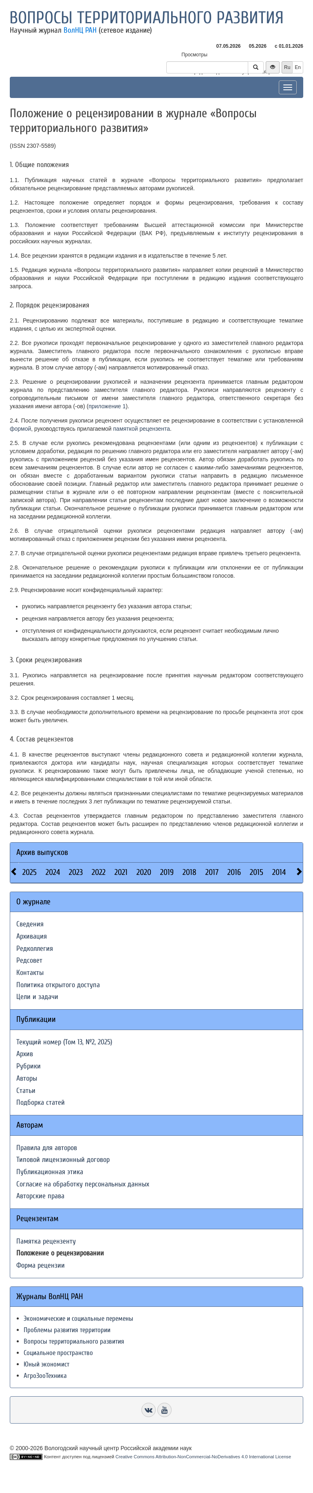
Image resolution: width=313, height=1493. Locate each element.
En (298, 67)
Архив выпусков (42, 852)
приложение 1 (107, 406)
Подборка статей (40, 1102)
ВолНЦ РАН (80, 30)
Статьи (25, 1090)
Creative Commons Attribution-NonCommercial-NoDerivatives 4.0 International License (203, 1456)
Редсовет (29, 960)
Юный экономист (46, 1364)
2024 (53, 872)
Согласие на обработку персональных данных (82, 1184)
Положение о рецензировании (60, 1253)
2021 (121, 872)
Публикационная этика (49, 1172)
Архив (24, 1054)
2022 (99, 872)
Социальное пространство (58, 1353)
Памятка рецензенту (46, 1241)
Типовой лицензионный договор (63, 1159)
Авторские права (40, 1196)
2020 (144, 872)
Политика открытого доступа (58, 985)
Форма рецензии (40, 1265)
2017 (211, 872)
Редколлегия (34, 948)
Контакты (30, 972)
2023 (76, 872)
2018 (189, 872)
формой (20, 428)
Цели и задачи (37, 996)
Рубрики (28, 1066)
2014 (279, 872)
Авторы (26, 1078)
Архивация (31, 936)
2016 (234, 872)
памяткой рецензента (141, 428)
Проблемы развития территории (67, 1330)
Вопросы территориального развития (146, 18)
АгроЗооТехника (45, 1376)
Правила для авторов (46, 1148)
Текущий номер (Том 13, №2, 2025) (64, 1042)
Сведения (30, 924)
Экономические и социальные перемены (78, 1318)
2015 (256, 872)
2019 (167, 872)
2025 (29, 872)
